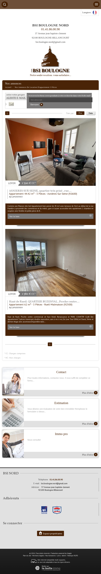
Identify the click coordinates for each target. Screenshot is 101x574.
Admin (64, 556)
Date (91, 113)
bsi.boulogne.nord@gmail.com (50, 42)
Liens (59, 556)
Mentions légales (38, 556)
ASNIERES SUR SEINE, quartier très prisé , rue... (40, 191)
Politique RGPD (72, 556)
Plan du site (27, 556)
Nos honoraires (50, 556)
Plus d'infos (90, 392)
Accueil (8, 87)
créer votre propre (16, 96)
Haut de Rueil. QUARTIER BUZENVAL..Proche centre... (44, 302)
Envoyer (36, 104)
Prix (80, 113)
